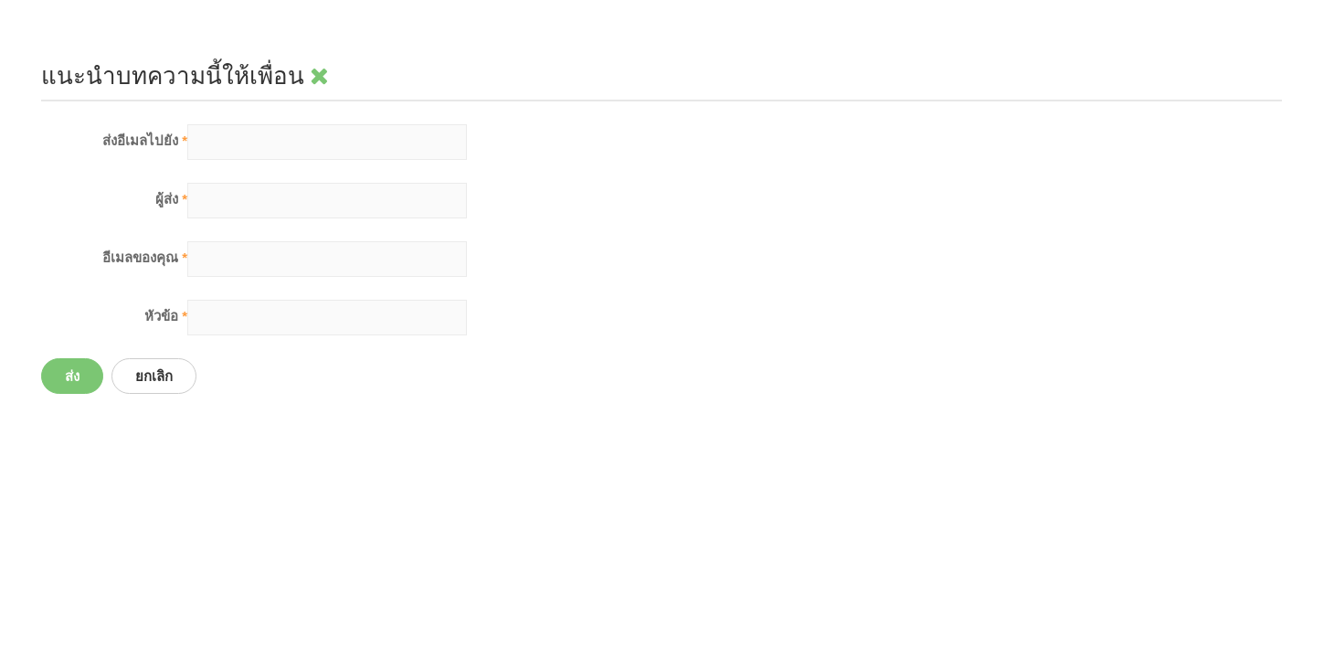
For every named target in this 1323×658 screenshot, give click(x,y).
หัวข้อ (165, 316)
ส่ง (72, 376)
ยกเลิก (154, 376)
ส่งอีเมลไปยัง (144, 140)
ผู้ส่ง (171, 199)
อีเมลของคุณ (144, 257)
